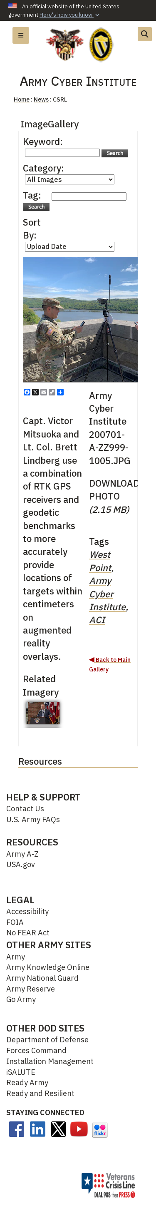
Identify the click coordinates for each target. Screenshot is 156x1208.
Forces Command (36, 1050)
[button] (70, 15)
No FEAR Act (28, 932)
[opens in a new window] (16, 1128)
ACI (97, 620)
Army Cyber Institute (107, 593)
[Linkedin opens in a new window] (37, 1128)
